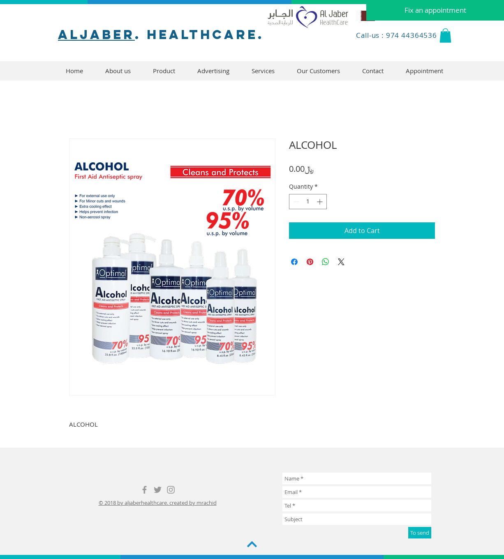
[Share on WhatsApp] (326, 262)
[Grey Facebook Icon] (144, 490)
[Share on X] (341, 262)
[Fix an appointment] (435, 10)
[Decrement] (295, 201)
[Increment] (320, 201)
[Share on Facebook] (294, 262)
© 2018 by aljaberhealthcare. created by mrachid (158, 502)
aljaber (96, 34)
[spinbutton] (308, 201)
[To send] (419, 532)
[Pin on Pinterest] (310, 262)
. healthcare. (199, 34)
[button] (445, 35)
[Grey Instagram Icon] (171, 490)
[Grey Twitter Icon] (158, 490)
